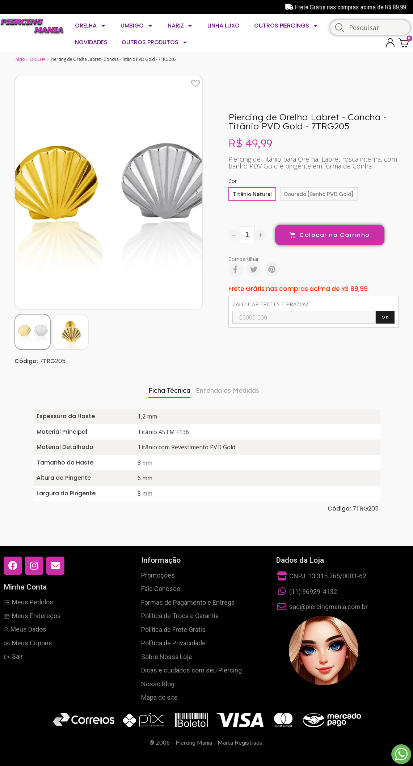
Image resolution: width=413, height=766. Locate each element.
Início (19, 59)
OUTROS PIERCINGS (286, 25)
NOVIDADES (91, 42)
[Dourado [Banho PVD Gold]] (319, 194)
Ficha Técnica (169, 390)
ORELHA (90, 25)
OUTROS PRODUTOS (154, 42)
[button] (21, 192)
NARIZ (180, 25)
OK (385, 317)
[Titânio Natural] (252, 194)
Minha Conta (25, 587)
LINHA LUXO (223, 25)
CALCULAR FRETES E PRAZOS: (270, 304)
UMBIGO (137, 25)
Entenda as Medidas (227, 390)
